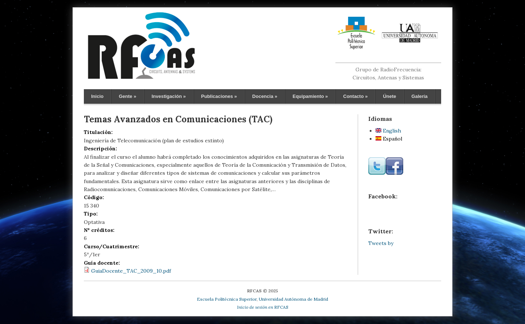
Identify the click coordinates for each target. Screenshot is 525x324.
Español (389, 138)
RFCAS (262, 307)
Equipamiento (310, 96)
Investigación (169, 96)
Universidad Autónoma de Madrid (293, 299)
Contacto (355, 96)
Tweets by (380, 243)
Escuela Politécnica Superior (227, 299)
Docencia (264, 96)
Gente (127, 96)
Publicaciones (219, 96)
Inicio (97, 96)
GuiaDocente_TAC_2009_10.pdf (131, 271)
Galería (420, 96)
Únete (389, 96)
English (388, 130)
